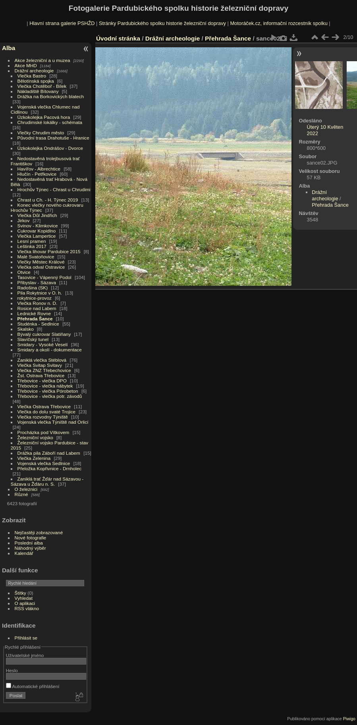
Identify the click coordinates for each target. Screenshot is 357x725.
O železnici (26, 489)
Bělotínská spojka (35, 80)
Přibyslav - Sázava (36, 282)
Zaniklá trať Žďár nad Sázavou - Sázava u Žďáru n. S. (47, 481)
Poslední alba (29, 542)
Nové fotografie (30, 537)
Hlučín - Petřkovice (37, 173)
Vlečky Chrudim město (40, 132)
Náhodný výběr (30, 548)
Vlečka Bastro (31, 75)
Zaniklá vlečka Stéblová (42, 359)
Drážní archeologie (34, 70)
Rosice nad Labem (36, 308)
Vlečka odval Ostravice (41, 266)
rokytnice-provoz (34, 297)
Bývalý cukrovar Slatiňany (44, 334)
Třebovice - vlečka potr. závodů (49, 396)
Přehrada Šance (35, 318)
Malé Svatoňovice (35, 256)
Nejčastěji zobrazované (39, 532)
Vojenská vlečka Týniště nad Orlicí (53, 422)
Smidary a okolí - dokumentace (49, 349)
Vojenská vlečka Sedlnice (43, 463)
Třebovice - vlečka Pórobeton (47, 391)
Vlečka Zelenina (34, 458)
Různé (21, 494)
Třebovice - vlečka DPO (42, 380)
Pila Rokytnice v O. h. (39, 292)
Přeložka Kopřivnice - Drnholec (49, 468)
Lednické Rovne (34, 313)
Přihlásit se (26, 637)
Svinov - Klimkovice (37, 225)
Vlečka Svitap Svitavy (39, 365)
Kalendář (24, 553)
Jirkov (23, 220)
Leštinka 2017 (31, 246)
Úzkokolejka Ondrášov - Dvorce (50, 148)
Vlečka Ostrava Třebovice (44, 406)
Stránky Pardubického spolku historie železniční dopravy (162, 23)
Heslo (12, 670)
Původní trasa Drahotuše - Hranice (53, 137)
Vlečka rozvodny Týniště (42, 416)
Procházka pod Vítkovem (43, 432)
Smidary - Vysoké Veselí (42, 344)
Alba (8, 48)
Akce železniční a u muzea (42, 60)
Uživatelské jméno (25, 655)
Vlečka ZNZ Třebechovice (44, 370)
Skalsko (25, 328)
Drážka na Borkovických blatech (50, 96)
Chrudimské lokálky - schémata (49, 122)
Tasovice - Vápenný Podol (44, 277)
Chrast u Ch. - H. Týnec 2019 (47, 199)
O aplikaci (25, 603)
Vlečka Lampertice (36, 235)
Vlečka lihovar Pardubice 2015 (49, 251)
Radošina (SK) (32, 287)
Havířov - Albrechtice (39, 168)
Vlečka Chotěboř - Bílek (42, 86)
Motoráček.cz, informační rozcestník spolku (278, 23)
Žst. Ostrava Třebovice (41, 375)
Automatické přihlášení (33, 686)
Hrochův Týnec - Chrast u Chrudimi (54, 189)
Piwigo (349, 718)
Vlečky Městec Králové (41, 261)
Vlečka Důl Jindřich (37, 215)
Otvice (24, 272)
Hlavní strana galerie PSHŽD (62, 23)
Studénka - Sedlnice (38, 323)
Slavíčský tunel (32, 339)
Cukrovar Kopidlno (36, 230)
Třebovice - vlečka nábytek (45, 385)
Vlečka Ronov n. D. (37, 303)
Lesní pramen (31, 241)
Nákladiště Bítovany (38, 91)
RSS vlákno (27, 608)
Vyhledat (24, 598)
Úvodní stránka (118, 38)
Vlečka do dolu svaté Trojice (46, 411)
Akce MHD (26, 65)
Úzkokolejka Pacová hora (43, 117)
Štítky (20, 592)
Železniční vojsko (36, 437)
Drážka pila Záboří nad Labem (48, 453)
